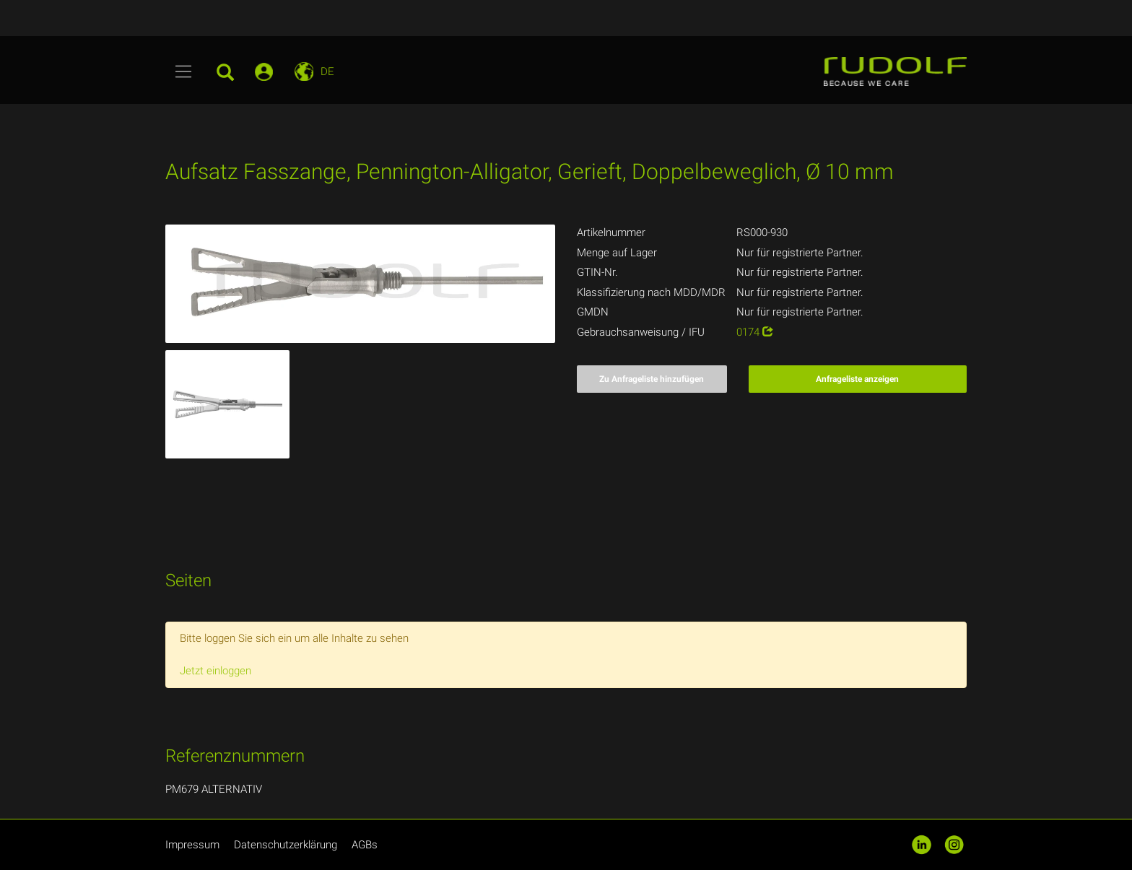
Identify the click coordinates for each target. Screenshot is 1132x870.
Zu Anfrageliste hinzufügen (651, 379)
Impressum (192, 844)
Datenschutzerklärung (285, 844)
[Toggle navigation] (183, 71)
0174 (754, 332)
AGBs (365, 844)
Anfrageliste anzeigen (857, 379)
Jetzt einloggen (215, 670)
